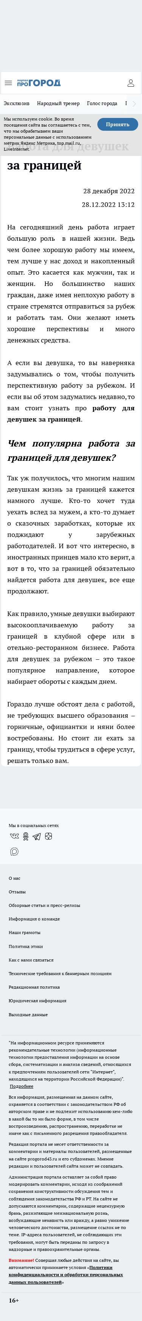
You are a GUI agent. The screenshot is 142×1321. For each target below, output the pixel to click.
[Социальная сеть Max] (14, 851)
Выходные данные (28, 1014)
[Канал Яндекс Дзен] (48, 836)
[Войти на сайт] (130, 82)
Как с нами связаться (31, 960)
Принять (118, 124)
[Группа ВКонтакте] (14, 836)
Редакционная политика (34, 987)
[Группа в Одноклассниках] (25, 836)
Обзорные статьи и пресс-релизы (44, 905)
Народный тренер (58, 103)
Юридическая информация (37, 1000)
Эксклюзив (17, 103)
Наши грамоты (25, 932)
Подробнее (21, 1086)
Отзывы (17, 891)
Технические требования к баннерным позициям (60, 973)
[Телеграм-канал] (37, 836)
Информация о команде (34, 919)
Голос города (102, 103)
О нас (14, 878)
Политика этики (26, 946)
